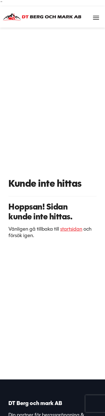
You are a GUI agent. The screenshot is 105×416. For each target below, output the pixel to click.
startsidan (71, 229)
